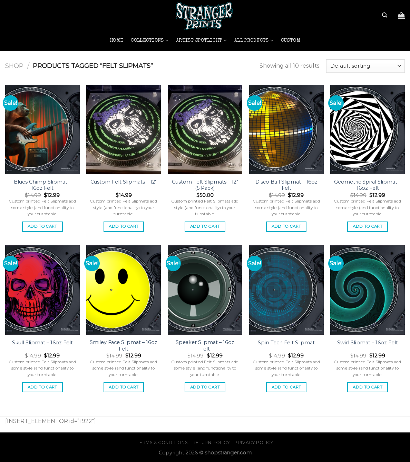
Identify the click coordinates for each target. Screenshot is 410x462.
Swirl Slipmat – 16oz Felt (367, 343)
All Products (253, 40)
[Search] (384, 15)
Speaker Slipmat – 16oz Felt (205, 345)
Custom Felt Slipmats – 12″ (123, 182)
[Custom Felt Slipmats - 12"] (123, 129)
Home (116, 40)
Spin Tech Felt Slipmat (286, 343)
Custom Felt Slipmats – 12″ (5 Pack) (205, 185)
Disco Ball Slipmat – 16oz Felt (286, 185)
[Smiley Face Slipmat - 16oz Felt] (123, 290)
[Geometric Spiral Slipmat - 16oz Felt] (367, 129)
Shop (14, 66)
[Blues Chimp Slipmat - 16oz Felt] (42, 129)
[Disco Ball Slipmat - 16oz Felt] (286, 129)
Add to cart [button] (42, 226)
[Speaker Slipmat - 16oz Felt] (205, 290)
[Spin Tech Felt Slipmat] (286, 290)
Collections (149, 40)
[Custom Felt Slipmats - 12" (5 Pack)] (205, 129)
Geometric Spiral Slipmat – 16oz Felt (367, 185)
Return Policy (211, 442)
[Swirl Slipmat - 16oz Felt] (367, 290)
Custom (290, 40)
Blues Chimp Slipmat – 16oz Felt (42, 185)
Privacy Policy (253, 442)
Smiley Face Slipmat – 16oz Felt (123, 345)
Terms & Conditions (162, 442)
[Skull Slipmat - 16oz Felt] (42, 290)
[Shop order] (365, 66)
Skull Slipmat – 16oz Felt (42, 343)
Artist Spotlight (201, 40)
